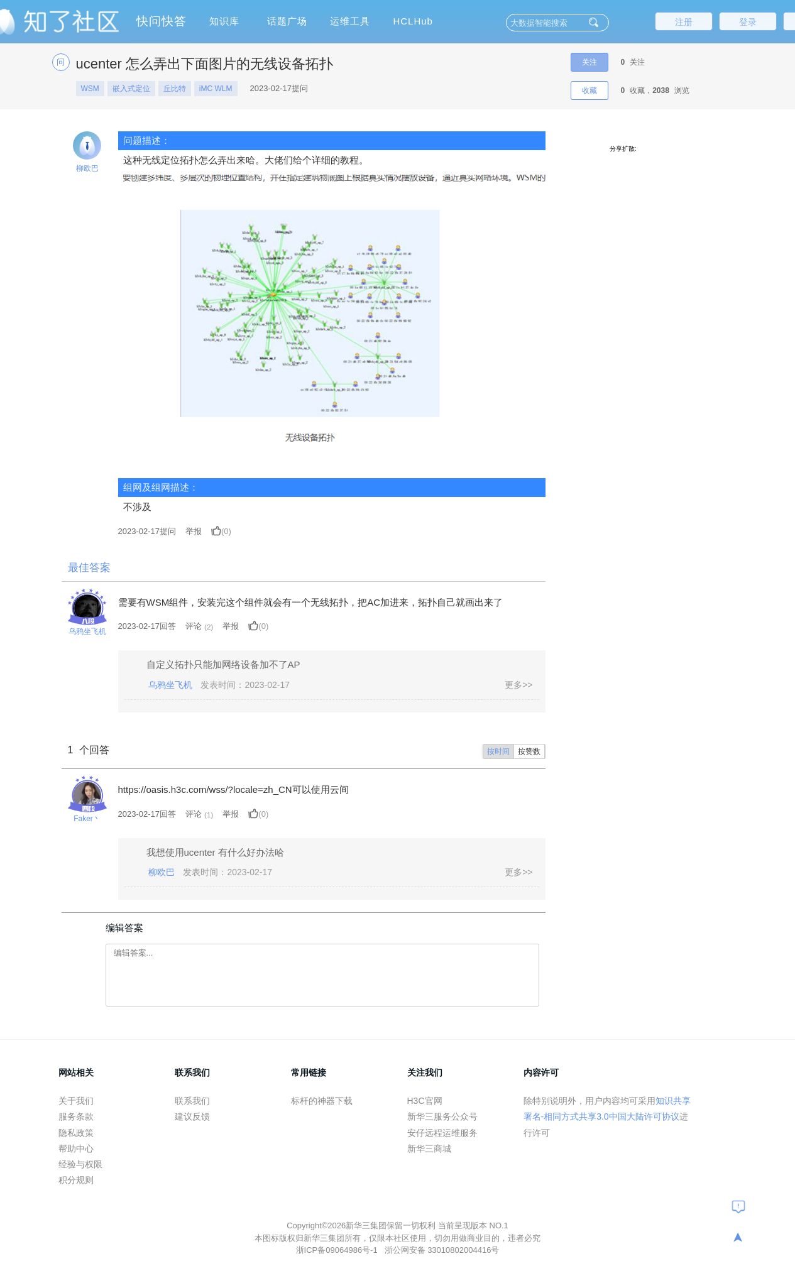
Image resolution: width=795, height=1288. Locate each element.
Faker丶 (87, 818)
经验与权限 (80, 1164)
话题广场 (287, 21)
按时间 (498, 751)
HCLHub (413, 21)
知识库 (224, 21)
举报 (193, 531)
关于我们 (76, 1101)
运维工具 (350, 21)
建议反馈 (192, 1116)
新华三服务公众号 (442, 1116)
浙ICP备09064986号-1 (338, 1250)
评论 (193, 626)
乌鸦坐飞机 (87, 631)
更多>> (518, 685)
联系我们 (192, 1101)
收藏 (589, 90)
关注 (589, 62)
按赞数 (529, 751)
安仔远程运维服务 (442, 1133)
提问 (147, 531)
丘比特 (174, 88)
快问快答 (161, 21)
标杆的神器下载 (322, 1101)
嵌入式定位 (131, 88)
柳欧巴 (87, 168)
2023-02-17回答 (147, 626)
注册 (684, 22)
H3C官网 (424, 1101)
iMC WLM (216, 88)
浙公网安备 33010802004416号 (442, 1250)
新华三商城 (429, 1148)
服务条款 (76, 1116)
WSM (90, 88)
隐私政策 (76, 1133)
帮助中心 (76, 1148)
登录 (748, 22)
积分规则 (76, 1180)
